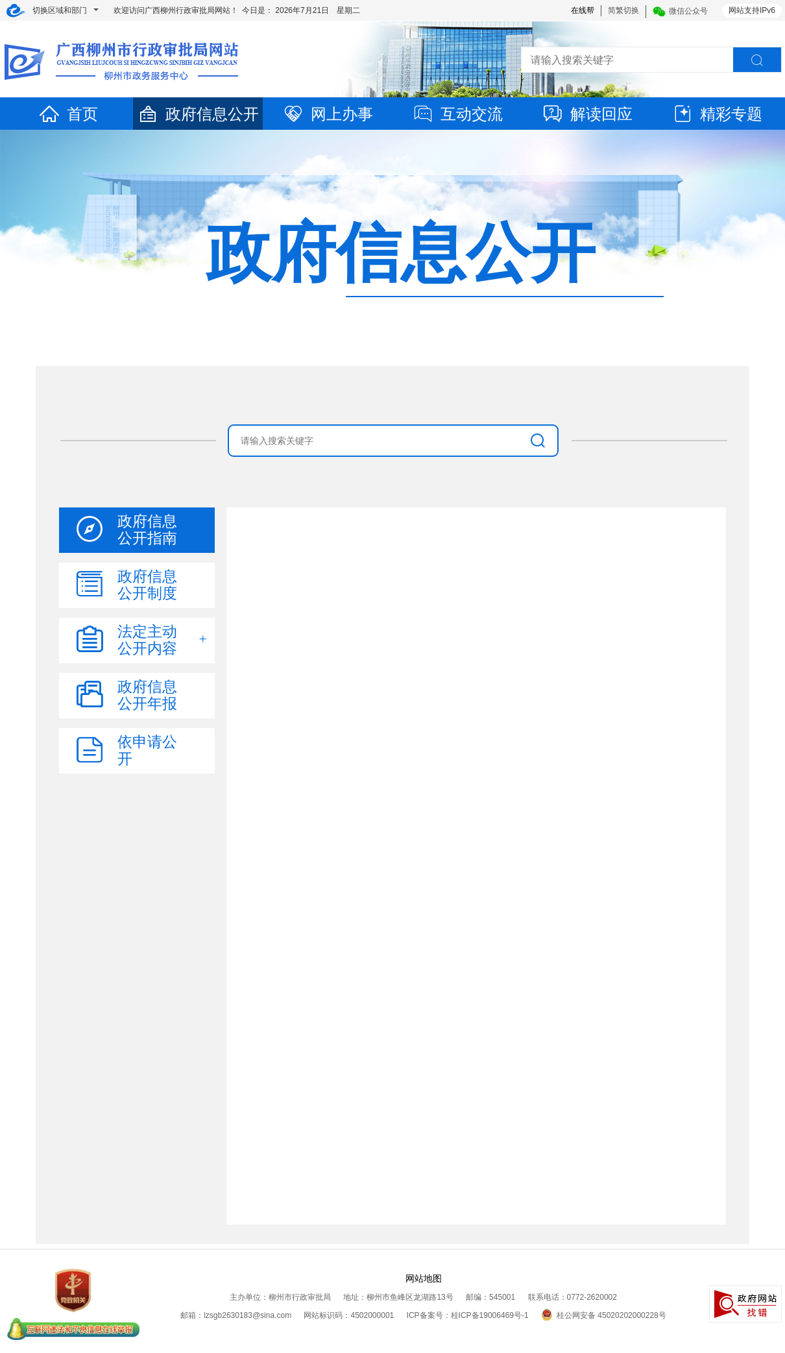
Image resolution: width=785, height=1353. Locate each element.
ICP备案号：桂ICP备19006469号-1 (468, 1315)
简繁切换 (623, 10)
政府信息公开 (198, 114)
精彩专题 (716, 114)
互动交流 (457, 114)
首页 (68, 114)
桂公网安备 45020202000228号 (603, 1315)
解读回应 (587, 114)
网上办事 (327, 114)
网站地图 (423, 1278)
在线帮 (582, 10)
